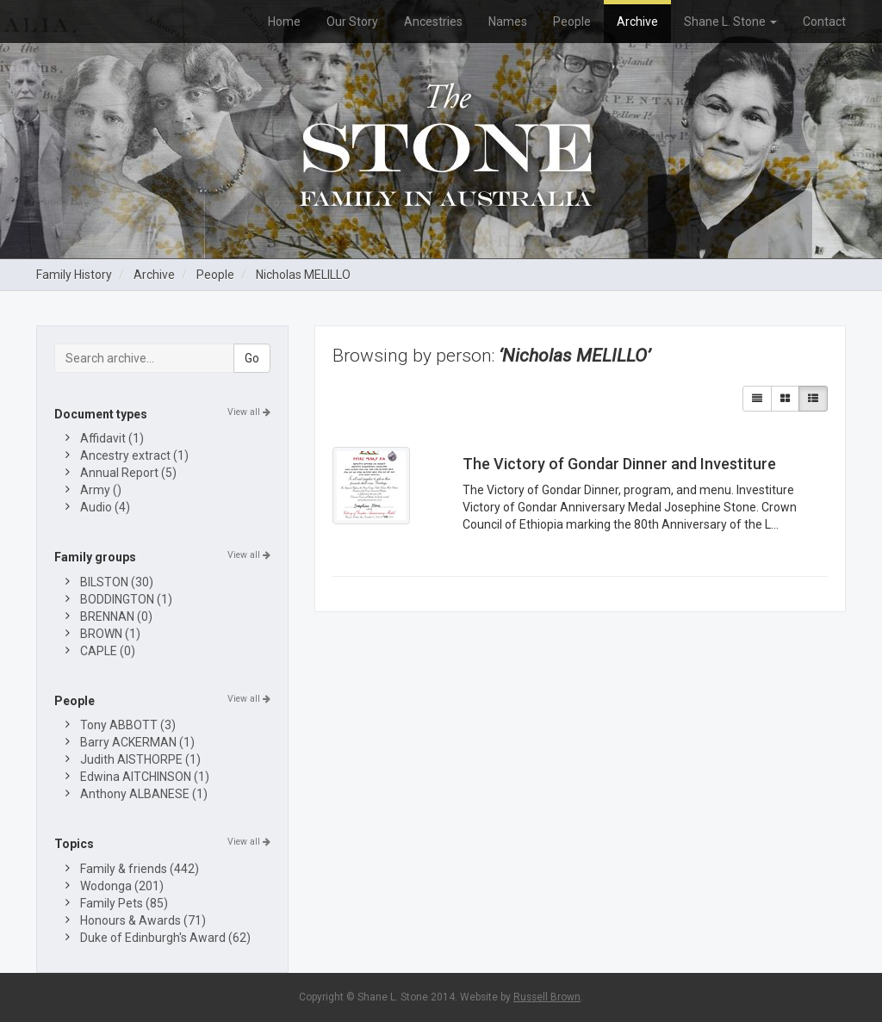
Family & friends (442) (139, 869)
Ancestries (433, 21)
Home (284, 21)
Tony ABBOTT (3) (128, 725)
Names (507, 21)
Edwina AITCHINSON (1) (144, 777)
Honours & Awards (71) (143, 920)
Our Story (352, 21)
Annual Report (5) (128, 473)
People (572, 21)
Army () (100, 490)
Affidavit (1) (112, 438)
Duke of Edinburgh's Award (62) (165, 938)
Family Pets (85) (124, 903)
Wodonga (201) (122, 886)
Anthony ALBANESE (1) (144, 794)
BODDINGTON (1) (126, 599)
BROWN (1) (110, 634)
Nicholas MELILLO (303, 275)
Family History (74, 275)
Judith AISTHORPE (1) (140, 759)
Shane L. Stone (730, 21)
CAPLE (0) (107, 651)
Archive (637, 21)
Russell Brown (547, 997)
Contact (824, 21)
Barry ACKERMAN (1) (137, 742)
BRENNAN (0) (116, 616)
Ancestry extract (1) (134, 455)
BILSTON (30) (116, 582)
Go (252, 358)
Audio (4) (105, 507)
